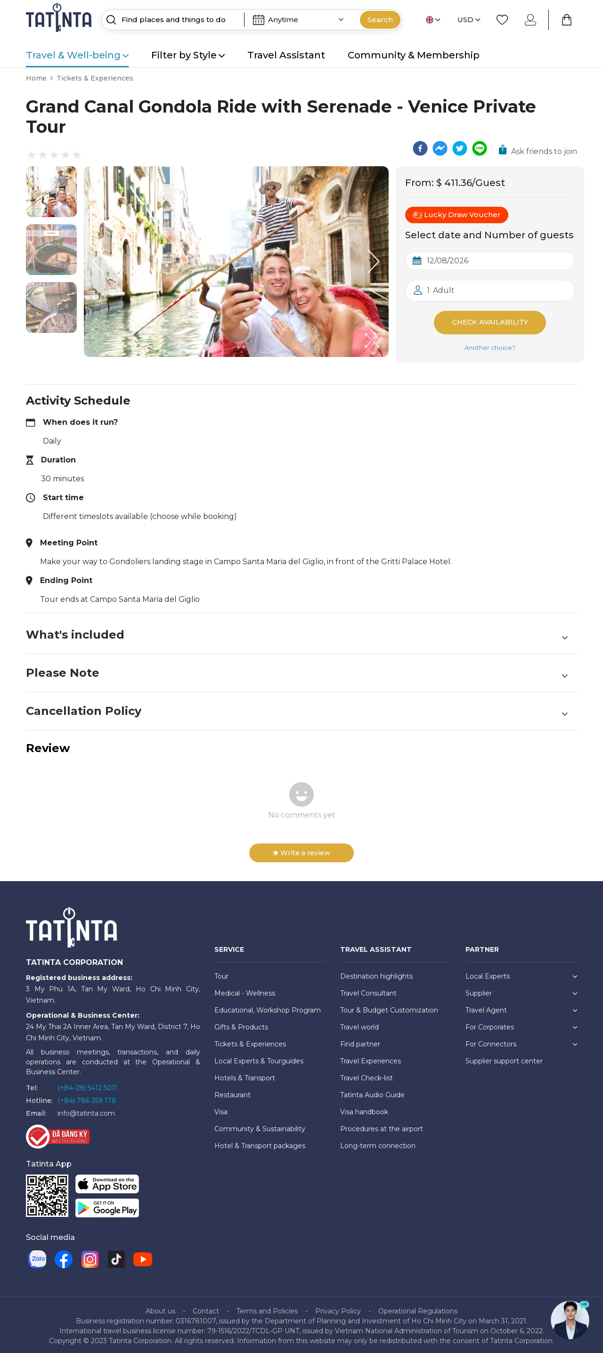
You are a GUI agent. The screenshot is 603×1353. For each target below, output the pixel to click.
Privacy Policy (338, 1308)
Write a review (301, 850)
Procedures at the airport (381, 1126)
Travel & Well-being (77, 55)
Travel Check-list (366, 1075)
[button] (51, 191)
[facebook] (420, 148)
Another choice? (489, 345)
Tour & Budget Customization (389, 1008)
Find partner (360, 1041)
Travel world (359, 1025)
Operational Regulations (417, 1308)
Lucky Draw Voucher (457, 214)
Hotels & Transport (244, 1075)
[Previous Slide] (98, 261)
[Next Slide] (374, 261)
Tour (221, 974)
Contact (206, 1308)
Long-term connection (378, 1143)
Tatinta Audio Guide (372, 1092)
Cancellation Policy (297, 709)
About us (160, 1308)
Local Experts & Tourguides (258, 1058)
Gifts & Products (241, 1025)
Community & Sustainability (259, 1126)
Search (380, 19)
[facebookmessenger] (440, 148)
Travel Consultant (368, 991)
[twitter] (459, 148)
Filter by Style (188, 55)
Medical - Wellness (244, 991)
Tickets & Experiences (95, 78)
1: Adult (441, 290)
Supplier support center (504, 1058)
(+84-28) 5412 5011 (87, 1085)
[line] (479, 148)
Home (36, 78)
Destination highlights (376, 974)
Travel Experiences (370, 1058)
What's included (297, 632)
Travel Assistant (286, 55)
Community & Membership (414, 55)
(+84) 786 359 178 (86, 1098)
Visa (221, 1109)
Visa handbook (364, 1109)
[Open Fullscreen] (386, 356)
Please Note (297, 671)
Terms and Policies (267, 1308)
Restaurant (232, 1092)
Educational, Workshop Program (267, 1008)
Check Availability (490, 321)
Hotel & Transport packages (259, 1143)
